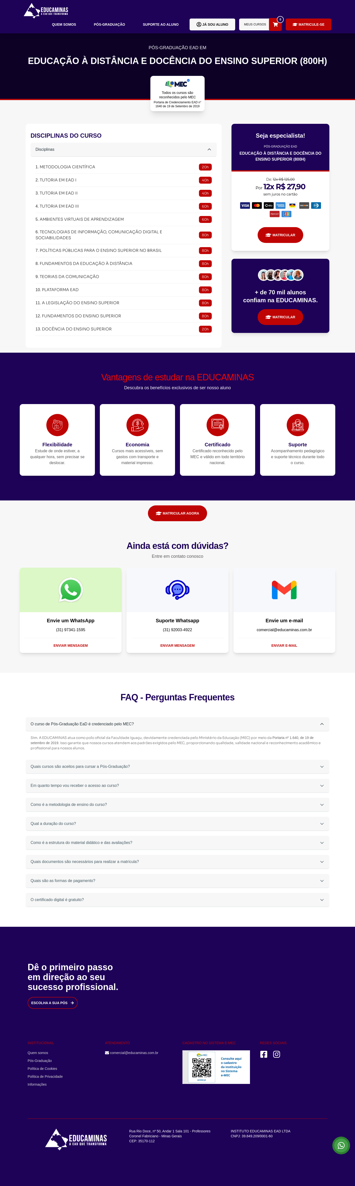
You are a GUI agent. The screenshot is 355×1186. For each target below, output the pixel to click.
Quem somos (64, 24)
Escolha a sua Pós (52, 1003)
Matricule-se (308, 24)
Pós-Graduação (109, 24)
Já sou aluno (212, 24)
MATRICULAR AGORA (177, 513)
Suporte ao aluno (160, 24)
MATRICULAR (280, 235)
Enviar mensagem (70, 645)
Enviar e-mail (284, 645)
